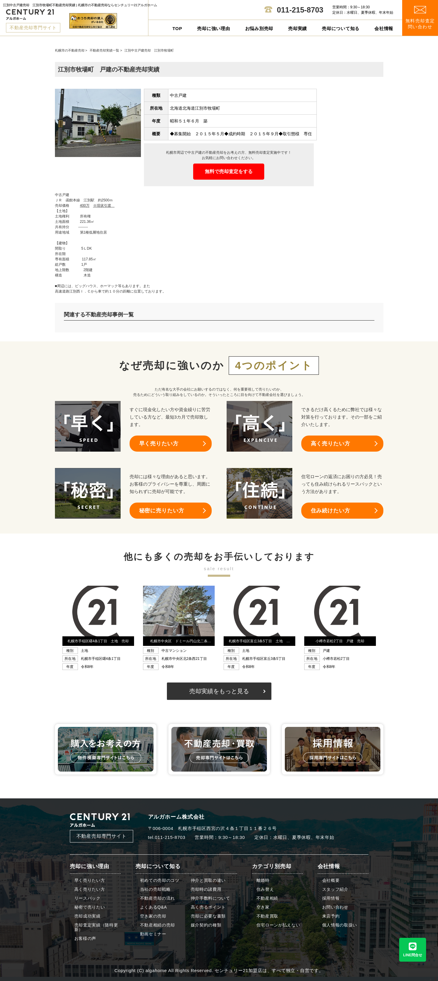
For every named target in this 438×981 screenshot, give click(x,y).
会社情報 (383, 28)
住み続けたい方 (330, 511)
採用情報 (331, 898)
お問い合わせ (335, 907)
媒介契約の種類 (206, 925)
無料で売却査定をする (229, 171)
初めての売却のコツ (159, 880)
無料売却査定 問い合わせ (420, 17)
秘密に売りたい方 (161, 511)
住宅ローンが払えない (278, 925)
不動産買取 (267, 916)
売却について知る (340, 28)
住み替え (265, 889)
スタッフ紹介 (335, 889)
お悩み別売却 (259, 28)
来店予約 (331, 916)
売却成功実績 (87, 916)
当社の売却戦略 (155, 889)
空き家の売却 (153, 916)
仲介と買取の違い (208, 880)
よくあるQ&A (153, 907)
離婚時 (263, 880)
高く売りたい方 (330, 444)
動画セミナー (153, 934)
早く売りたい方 (159, 444)
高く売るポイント (208, 907)
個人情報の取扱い (339, 925)
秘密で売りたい (89, 907)
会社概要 (331, 880)
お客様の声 (85, 938)
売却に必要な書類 (208, 916)
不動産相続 (267, 898)
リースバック (87, 898)
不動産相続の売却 (157, 925)
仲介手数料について (210, 898)
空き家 (263, 907)
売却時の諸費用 (206, 889)
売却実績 (297, 28)
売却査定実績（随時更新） (96, 927)
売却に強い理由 (213, 28)
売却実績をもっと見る (219, 691)
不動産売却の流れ (157, 898)
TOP (177, 28)
